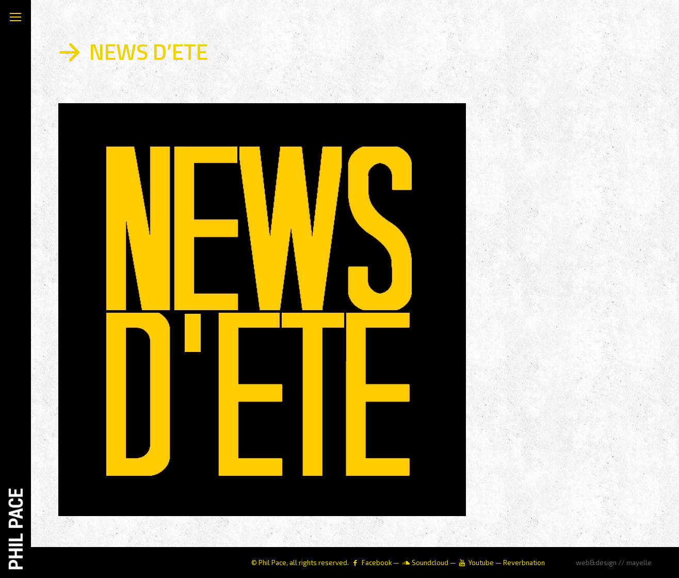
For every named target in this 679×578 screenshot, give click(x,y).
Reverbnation (524, 562)
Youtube (481, 562)
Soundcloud (430, 562)
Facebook (377, 562)
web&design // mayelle (614, 562)
